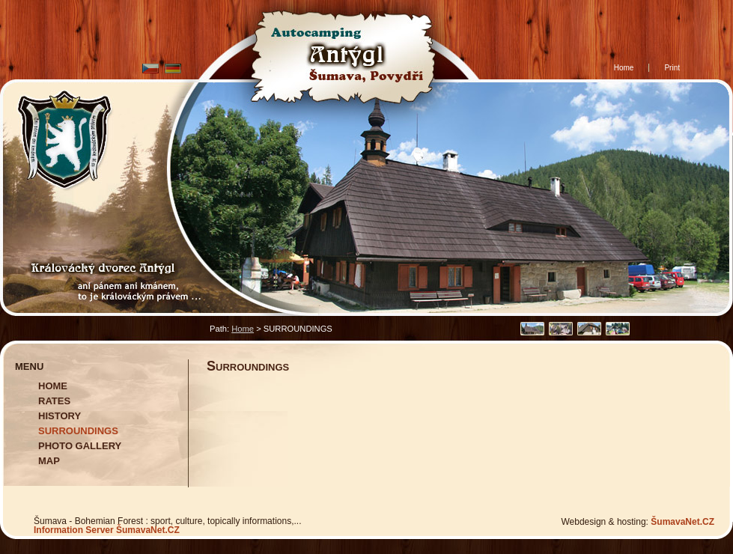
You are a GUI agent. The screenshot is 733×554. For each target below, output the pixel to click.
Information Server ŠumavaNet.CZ (107, 530)
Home (242, 328)
